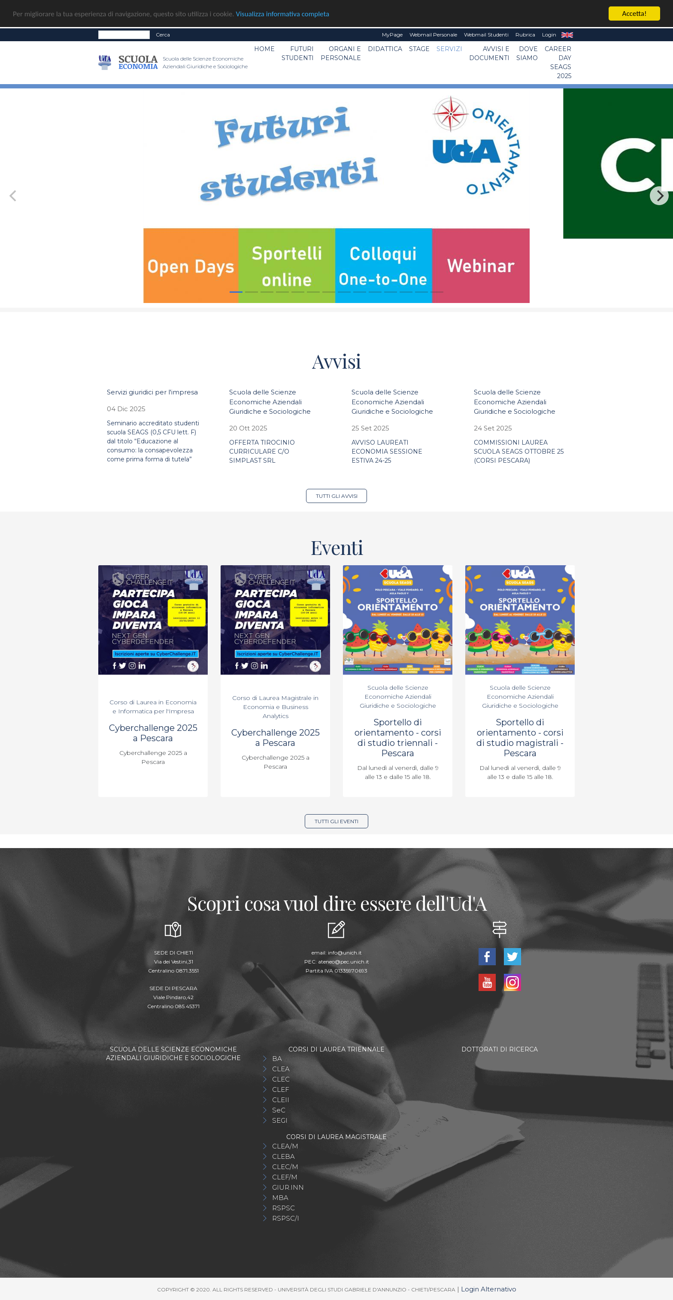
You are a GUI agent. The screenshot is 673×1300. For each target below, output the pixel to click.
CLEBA (283, 1156)
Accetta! (634, 13)
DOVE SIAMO (527, 53)
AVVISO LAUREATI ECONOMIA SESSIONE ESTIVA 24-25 (387, 451)
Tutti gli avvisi (337, 496)
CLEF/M (284, 1177)
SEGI (280, 1120)
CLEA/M (285, 1146)
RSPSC (283, 1208)
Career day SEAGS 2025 (558, 62)
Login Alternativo (488, 1289)
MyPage (392, 34)
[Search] (124, 34)
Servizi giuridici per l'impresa (152, 392)
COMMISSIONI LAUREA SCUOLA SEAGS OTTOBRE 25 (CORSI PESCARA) (519, 451)
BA (277, 1059)
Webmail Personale (433, 34)
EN (567, 34)
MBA (280, 1198)
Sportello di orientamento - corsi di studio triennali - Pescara (398, 737)
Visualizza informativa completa (283, 13)
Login (549, 34)
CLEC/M (285, 1167)
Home (264, 49)
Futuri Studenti (298, 53)
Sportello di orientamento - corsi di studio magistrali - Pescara (520, 737)
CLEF (280, 1089)
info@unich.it (345, 952)
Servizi (449, 49)
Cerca (163, 34)
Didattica (385, 49)
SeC (278, 1110)
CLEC (281, 1079)
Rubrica (525, 34)
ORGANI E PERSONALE (341, 53)
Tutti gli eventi (336, 821)
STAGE (419, 49)
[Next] (659, 195)
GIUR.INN (288, 1187)
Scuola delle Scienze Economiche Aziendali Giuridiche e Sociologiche (270, 401)
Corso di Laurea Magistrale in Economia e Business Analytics (275, 707)
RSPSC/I (285, 1218)
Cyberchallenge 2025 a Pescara (153, 733)
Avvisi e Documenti (489, 53)
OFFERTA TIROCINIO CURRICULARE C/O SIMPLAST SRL (262, 451)
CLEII (280, 1100)
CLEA (281, 1069)
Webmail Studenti (486, 34)
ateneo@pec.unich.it (343, 961)
